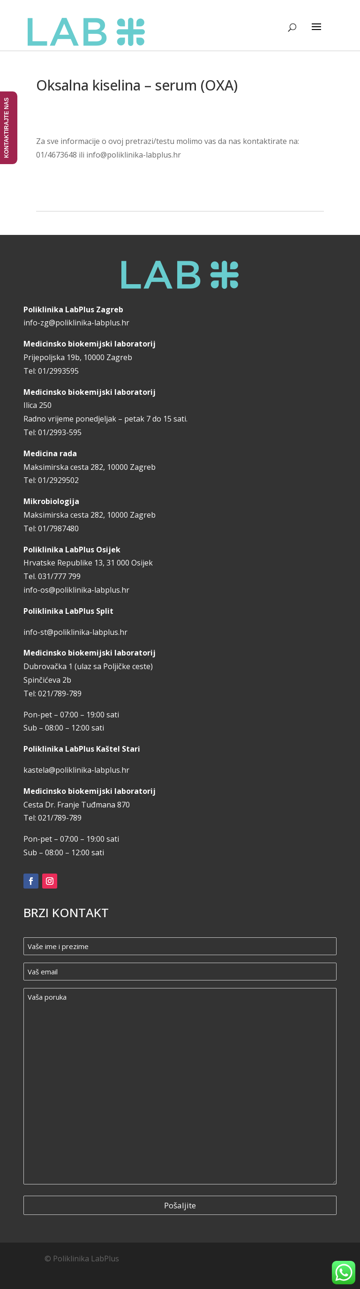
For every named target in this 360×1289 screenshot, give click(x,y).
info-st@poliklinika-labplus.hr (75, 632)
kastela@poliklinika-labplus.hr (76, 770)
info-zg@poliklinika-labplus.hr (76, 322)
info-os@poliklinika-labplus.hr (76, 590)
